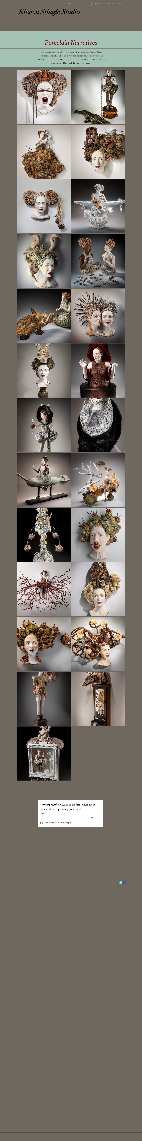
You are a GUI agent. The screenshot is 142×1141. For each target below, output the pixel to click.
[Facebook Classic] (124, 882)
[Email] (59, 817)
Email (42, 813)
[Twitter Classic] (120, 882)
